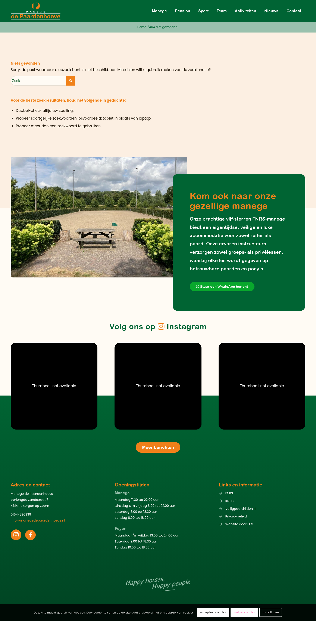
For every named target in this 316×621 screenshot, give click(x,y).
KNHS (229, 501)
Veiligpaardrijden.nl (240, 508)
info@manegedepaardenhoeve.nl (38, 520)
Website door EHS (239, 524)
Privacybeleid (236, 516)
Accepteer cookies (213, 612)
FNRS (229, 493)
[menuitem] (159, 11)
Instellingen (271, 612)
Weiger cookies (244, 612)
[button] (54, 386)
